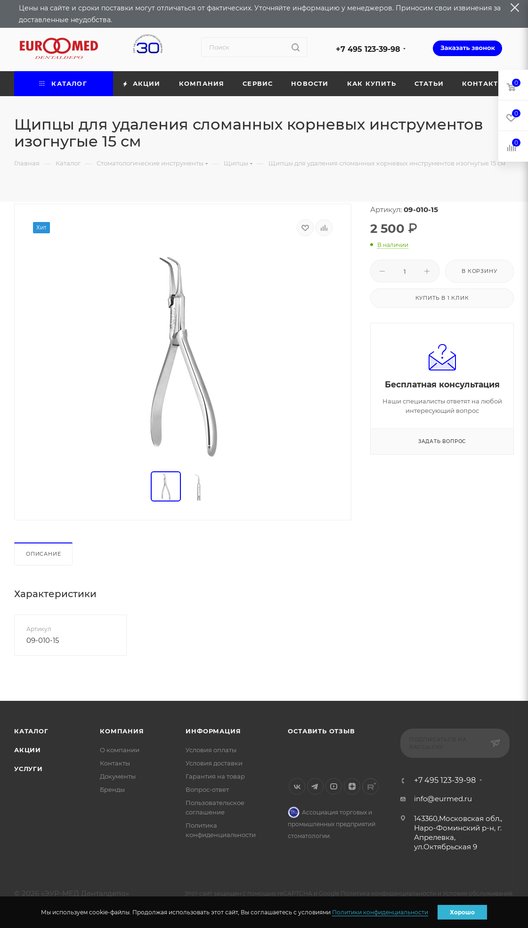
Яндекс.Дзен (352, 786)
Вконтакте (297, 786)
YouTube (333, 786)
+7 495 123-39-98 (368, 49)
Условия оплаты (211, 750)
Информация (213, 731)
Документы (118, 776)
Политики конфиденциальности (380, 912)
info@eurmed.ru (443, 798)
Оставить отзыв (321, 731)
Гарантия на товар (215, 776)
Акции (27, 750)
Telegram (315, 786)
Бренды (112, 789)
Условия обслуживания (477, 893)
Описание (43, 553)
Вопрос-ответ (207, 789)
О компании (119, 750)
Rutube (370, 786)
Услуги (28, 768)
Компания (122, 731)
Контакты (115, 763)
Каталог (31, 731)
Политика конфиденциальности (388, 893)
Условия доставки (214, 763)
